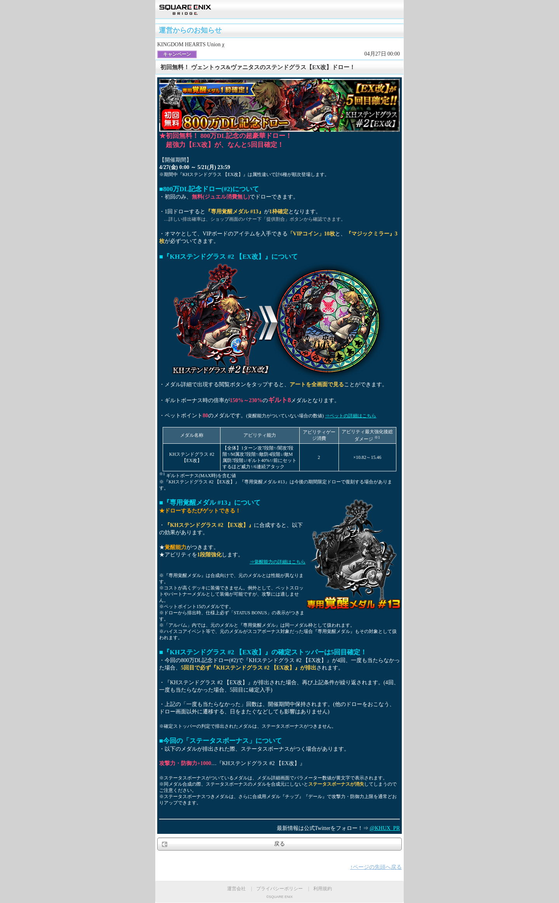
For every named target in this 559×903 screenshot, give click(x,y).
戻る (279, 844)
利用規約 (322, 888)
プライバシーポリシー (279, 888)
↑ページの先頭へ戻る (376, 867)
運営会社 (236, 888)
